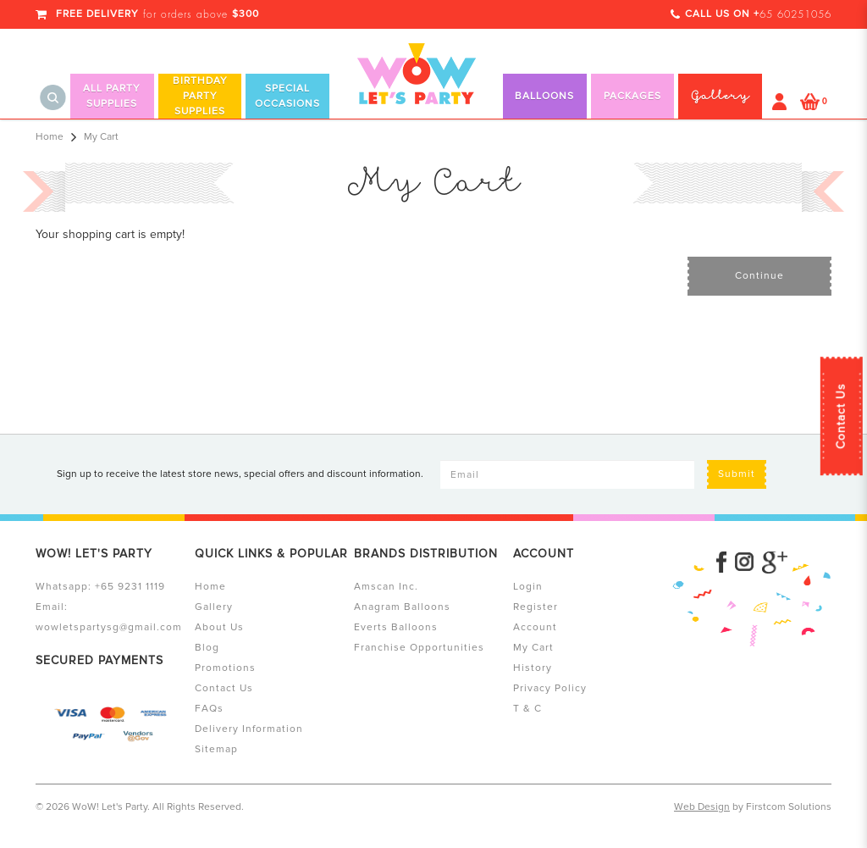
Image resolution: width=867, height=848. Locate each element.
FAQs (209, 708)
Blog (207, 647)
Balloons (544, 96)
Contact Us (841, 416)
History (532, 668)
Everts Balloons (396, 627)
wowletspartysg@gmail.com (109, 627)
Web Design (702, 807)
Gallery (214, 607)
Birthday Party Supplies (200, 96)
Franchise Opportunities (419, 647)
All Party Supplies (112, 96)
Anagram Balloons (402, 607)
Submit (736, 474)
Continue (759, 275)
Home (50, 136)
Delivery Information (249, 729)
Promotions (225, 668)
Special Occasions (287, 96)
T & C (527, 708)
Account (535, 627)
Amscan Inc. (386, 586)
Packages (632, 96)
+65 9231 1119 (130, 586)
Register (535, 607)
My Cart (101, 136)
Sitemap (216, 749)
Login (528, 586)
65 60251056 (795, 14)
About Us (219, 627)
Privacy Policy (550, 688)
